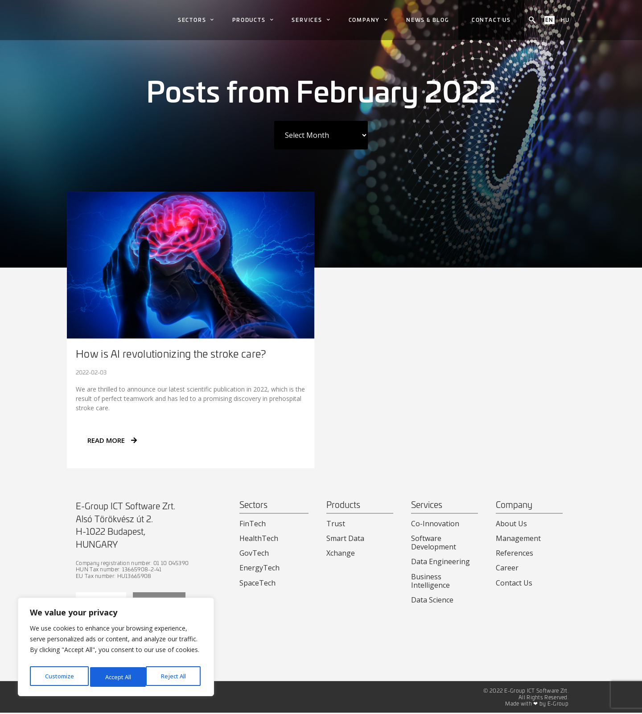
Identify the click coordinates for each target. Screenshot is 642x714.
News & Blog (427, 19)
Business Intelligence (430, 581)
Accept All (174, 677)
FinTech (252, 523)
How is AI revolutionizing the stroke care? (171, 353)
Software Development (433, 542)
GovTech (254, 553)
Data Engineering (440, 561)
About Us (511, 523)
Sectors (196, 20)
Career (507, 568)
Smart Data (345, 538)
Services (311, 20)
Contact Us (514, 583)
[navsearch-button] (531, 20)
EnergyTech (259, 568)
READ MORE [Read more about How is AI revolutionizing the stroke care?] (112, 440)
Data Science (432, 600)
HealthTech (258, 538)
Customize (58, 677)
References (514, 553)
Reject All (117, 677)
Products (253, 20)
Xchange (340, 553)
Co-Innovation (435, 523)
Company (368, 20)
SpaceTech (257, 583)
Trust (335, 523)
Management (518, 538)
